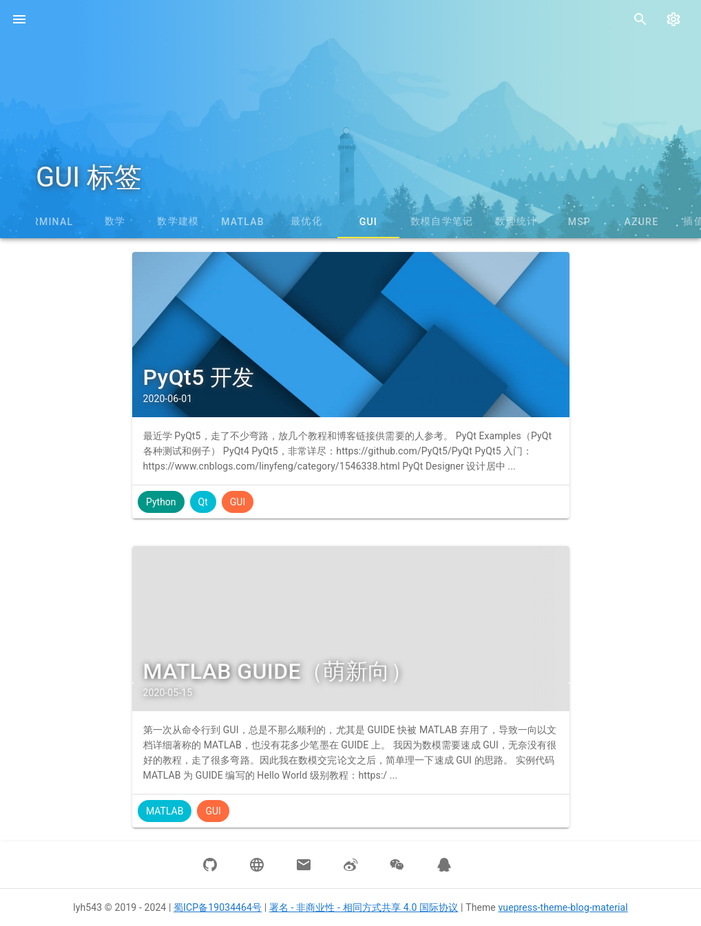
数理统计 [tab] (516, 221)
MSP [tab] (579, 221)
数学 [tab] (115, 221)
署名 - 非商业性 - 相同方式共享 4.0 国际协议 (364, 907)
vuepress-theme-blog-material (562, 907)
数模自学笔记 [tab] (442, 221)
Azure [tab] (641, 221)
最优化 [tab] (306, 221)
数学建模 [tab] (178, 221)
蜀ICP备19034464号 (218, 907)
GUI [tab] (368, 221)
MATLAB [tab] (242, 221)
